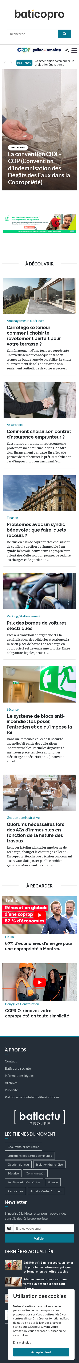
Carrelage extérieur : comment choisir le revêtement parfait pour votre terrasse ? (34, 335)
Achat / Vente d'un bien (46, 1191)
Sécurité (13, 709)
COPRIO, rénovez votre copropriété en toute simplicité (37, 1013)
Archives (11, 1083)
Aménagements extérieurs (25, 321)
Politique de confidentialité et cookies (32, 1097)
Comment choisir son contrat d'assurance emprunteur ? (39, 434)
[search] (64, 34)
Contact (11, 1061)
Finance (12, 517)
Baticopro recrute (18, 1068)
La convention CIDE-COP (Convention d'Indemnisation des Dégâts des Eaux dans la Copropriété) (39, 168)
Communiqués (35, 1173)
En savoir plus (22, 1342)
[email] (43, 1228)
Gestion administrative (23, 817)
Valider (39, 1238)
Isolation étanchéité (49, 1164)
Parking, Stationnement (23, 616)
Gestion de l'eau (18, 1164)
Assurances (18, 147)
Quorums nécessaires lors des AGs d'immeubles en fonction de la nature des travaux (35, 832)
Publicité (11, 1090)
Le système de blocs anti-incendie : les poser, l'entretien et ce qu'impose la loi (39, 724)
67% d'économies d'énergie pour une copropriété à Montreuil (38, 946)
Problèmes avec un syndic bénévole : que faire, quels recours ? (36, 530)
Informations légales (19, 1075)
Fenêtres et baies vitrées (24, 1182)
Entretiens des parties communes (30, 1155)
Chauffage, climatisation (23, 1146)
